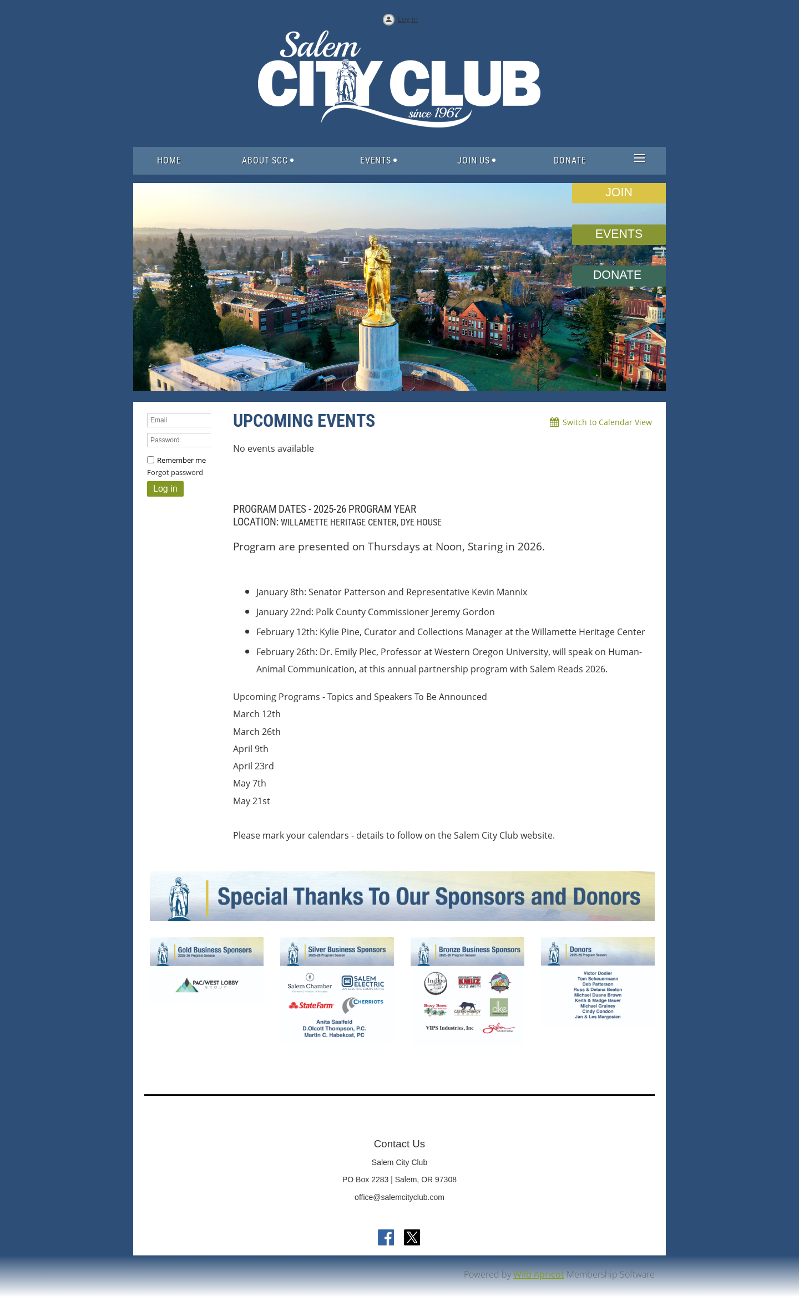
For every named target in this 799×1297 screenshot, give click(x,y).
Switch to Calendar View (607, 422)
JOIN (619, 192)
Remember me (181, 460)
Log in (408, 19)
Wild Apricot (538, 1274)
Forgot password (175, 472)
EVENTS (619, 234)
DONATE (619, 275)
